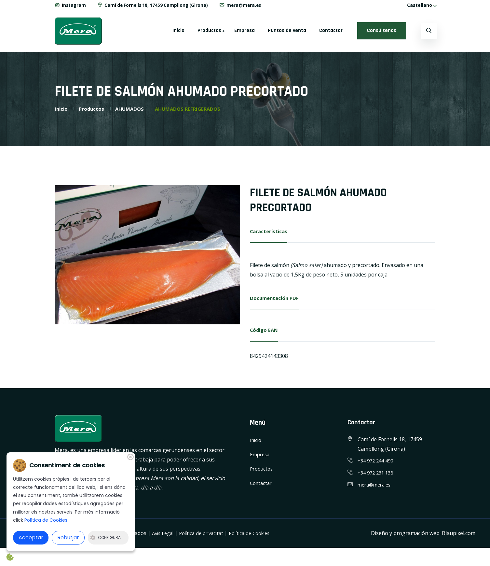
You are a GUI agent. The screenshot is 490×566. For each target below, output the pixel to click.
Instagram (71, 7)
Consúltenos (381, 34)
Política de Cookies (259, 538)
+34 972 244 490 (377, 466)
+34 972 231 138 (377, 478)
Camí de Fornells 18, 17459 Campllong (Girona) (155, 7)
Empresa (244, 34)
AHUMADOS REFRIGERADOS (193, 112)
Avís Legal (164, 538)
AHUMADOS (132, 112)
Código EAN (265, 335)
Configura (105, 537)
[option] (147, 258)
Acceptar (31, 537)
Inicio (178, 34)
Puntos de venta (287, 34)
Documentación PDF (276, 302)
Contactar (331, 34)
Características (270, 234)
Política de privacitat (206, 538)
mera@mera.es (246, 7)
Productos (209, 34)
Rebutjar (68, 537)
